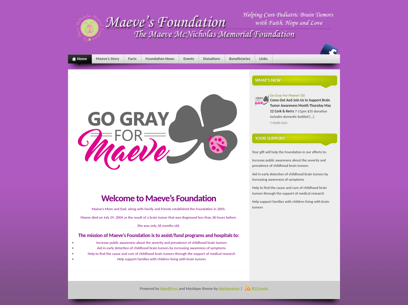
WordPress (169, 288)
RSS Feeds (260, 288)
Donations (211, 58)
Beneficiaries (239, 58)
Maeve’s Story (107, 58)
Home (79, 59)
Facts (132, 58)
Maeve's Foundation (329, 52)
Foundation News (160, 58)
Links (263, 58)
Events (188, 58)
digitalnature (229, 288)
